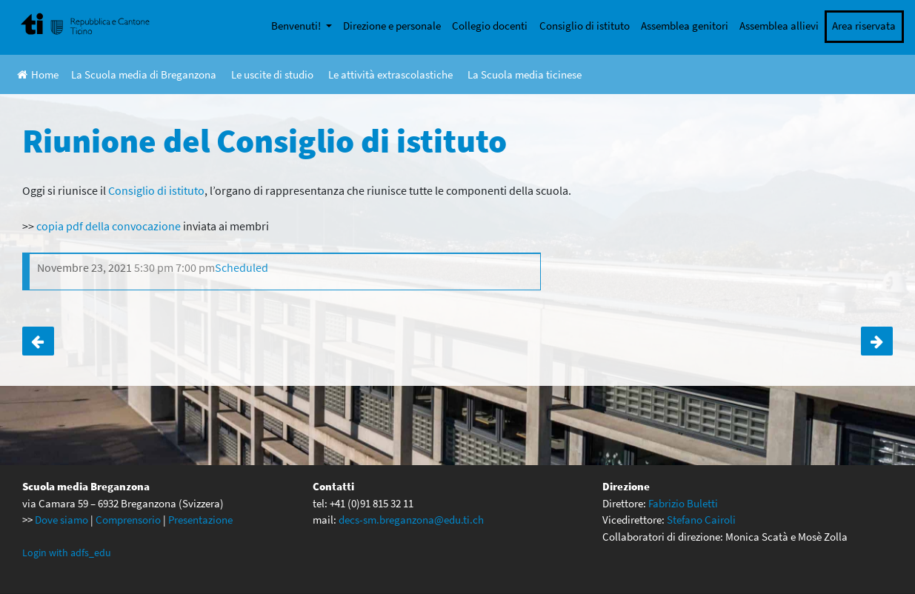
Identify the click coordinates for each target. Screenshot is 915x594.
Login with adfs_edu (66, 552)
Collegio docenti (490, 26)
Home (38, 74)
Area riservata (864, 26)
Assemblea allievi (779, 26)
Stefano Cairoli (701, 520)
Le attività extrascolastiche (390, 74)
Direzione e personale (392, 26)
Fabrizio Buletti (683, 503)
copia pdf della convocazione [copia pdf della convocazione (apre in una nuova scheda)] (107, 225)
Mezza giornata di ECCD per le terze (38, 341)
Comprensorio (128, 520)
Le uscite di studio (272, 74)
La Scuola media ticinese (525, 74)
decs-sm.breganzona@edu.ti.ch (411, 520)
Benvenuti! (297, 26)
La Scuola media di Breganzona (143, 74)
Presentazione (200, 520)
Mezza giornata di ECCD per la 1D (877, 341)
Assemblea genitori (684, 26)
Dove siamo (61, 520)
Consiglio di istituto (584, 26)
